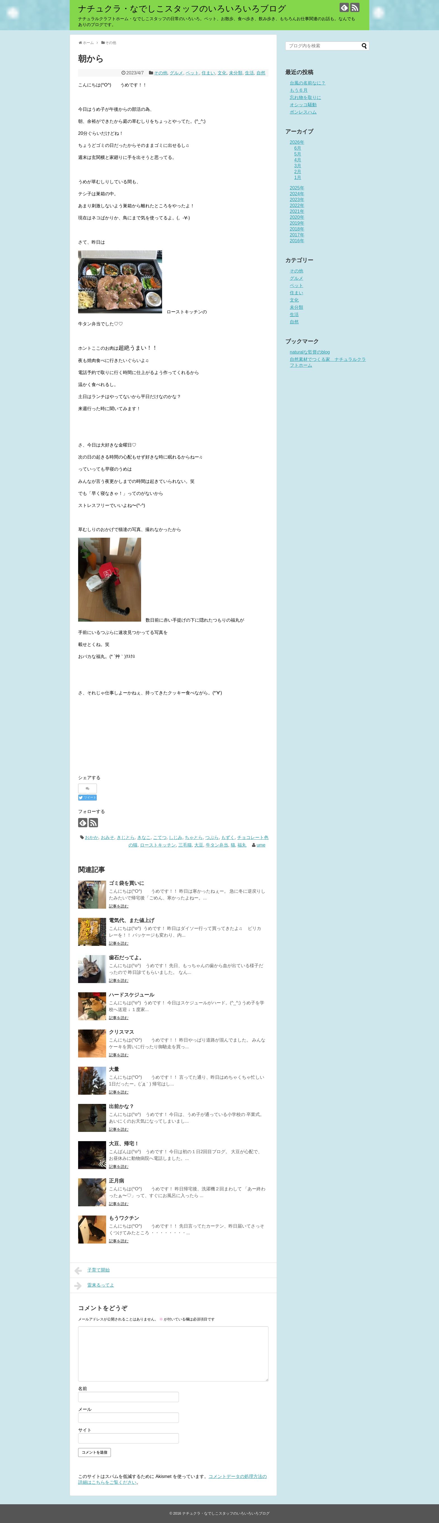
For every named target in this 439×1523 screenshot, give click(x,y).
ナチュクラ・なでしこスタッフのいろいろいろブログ (182, 8)
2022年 (297, 205)
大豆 (198, 845)
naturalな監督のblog (310, 352)
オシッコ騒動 (303, 104)
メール (85, 1409)
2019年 (297, 223)
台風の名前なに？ (308, 83)
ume (261, 845)
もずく (228, 837)
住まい (208, 72)
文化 (222, 72)
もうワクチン (124, 1218)
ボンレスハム (303, 112)
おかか (91, 837)
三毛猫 (185, 845)
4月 (297, 160)
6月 (297, 148)
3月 (297, 165)
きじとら (126, 837)
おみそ (107, 837)
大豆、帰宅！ (124, 1143)
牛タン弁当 (217, 845)
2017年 (297, 234)
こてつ (160, 837)
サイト (85, 1430)
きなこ (144, 837)
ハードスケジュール (131, 995)
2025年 (297, 187)
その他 (160, 72)
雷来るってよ (94, 1285)
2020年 (297, 217)
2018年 (297, 229)
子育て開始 (92, 1270)
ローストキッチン (158, 845)
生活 (249, 72)
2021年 (297, 211)
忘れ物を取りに (305, 97)
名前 (82, 1388)
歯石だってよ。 (126, 957)
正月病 (116, 1181)
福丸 (241, 845)
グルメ (176, 72)
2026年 (297, 142)
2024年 (297, 193)
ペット (192, 72)
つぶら (212, 837)
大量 (114, 1069)
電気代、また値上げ (131, 920)
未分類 (235, 72)
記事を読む (119, 906)
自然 (260, 72)
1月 (297, 177)
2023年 (297, 199)
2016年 (297, 240)
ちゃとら (194, 837)
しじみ (175, 837)
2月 (297, 171)
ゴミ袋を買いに (126, 883)
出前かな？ (121, 1106)
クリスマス (121, 1032)
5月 (297, 154)
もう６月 (299, 90)
